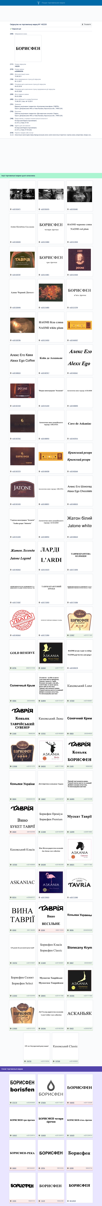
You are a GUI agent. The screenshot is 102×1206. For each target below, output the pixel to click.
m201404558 (44, 471)
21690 (13, 733)
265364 (42, 668)
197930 (13, 865)
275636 (42, 1103)
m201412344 (44, 406)
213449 (42, 963)
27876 (42, 1168)
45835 (70, 733)
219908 (13, 766)
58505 (13, 799)
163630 (42, 1135)
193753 (13, 963)
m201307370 (15, 471)
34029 (13, 832)
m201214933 (44, 340)
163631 (13, 1135)
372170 (13, 1103)
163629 (70, 1135)
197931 (42, 733)
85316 (13, 897)
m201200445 (15, 242)
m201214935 (72, 242)
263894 (42, 701)
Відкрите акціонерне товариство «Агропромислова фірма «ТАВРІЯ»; (37, 106)
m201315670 (44, 570)
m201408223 (72, 504)
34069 (13, 1168)
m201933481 (72, 209)
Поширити (86, 24)
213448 (42, 832)
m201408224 (72, 537)
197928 (56, 1061)
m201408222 (15, 373)
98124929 (71, 1201)
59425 (70, 1028)
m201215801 (44, 275)
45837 (70, 963)
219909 (13, 1028)
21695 (70, 766)
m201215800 (44, 242)
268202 (42, 766)
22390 (70, 1168)
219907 (70, 635)
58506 (70, 930)
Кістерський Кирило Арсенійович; (26, 120)
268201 (70, 865)
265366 (70, 996)
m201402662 (15, 570)
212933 (13, 996)
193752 (27, 1061)
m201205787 (15, 275)
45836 (13, 701)
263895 (70, 799)
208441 (42, 996)
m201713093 (44, 602)
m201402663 (15, 635)
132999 (70, 832)
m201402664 (72, 471)
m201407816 (72, 439)
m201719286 (72, 602)
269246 (42, 1028)
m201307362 (15, 439)
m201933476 (44, 209)
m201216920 (72, 275)
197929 (70, 701)
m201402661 (72, 373)
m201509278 (72, 668)
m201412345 (15, 537)
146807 (42, 799)
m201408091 (44, 504)
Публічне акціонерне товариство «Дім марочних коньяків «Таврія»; (37, 113)
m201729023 (44, 897)
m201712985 (72, 897)
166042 (70, 1103)
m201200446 (15, 307)
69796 (13, 668)
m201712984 (44, 635)
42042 (13, 930)
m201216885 (44, 307)
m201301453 (15, 504)
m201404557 (72, 340)
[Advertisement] (51, 13)
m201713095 (72, 570)
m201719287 (15, 602)
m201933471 (15, 209)
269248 (42, 865)
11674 (42, 1201)
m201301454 (15, 406)
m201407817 (44, 373)
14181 (13, 1201)
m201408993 (44, 439)
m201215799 (72, 307)
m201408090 (72, 406)
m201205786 (15, 340)
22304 (42, 930)
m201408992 (44, 537)
